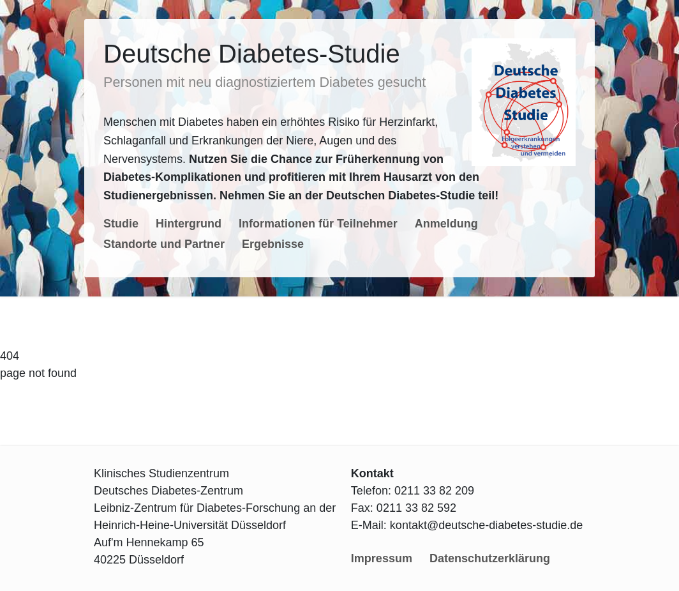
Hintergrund (188, 223)
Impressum (381, 558)
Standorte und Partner (164, 244)
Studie (120, 223)
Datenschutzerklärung (489, 558)
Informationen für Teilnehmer (318, 223)
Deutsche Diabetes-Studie (251, 54)
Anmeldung (446, 223)
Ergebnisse (273, 244)
